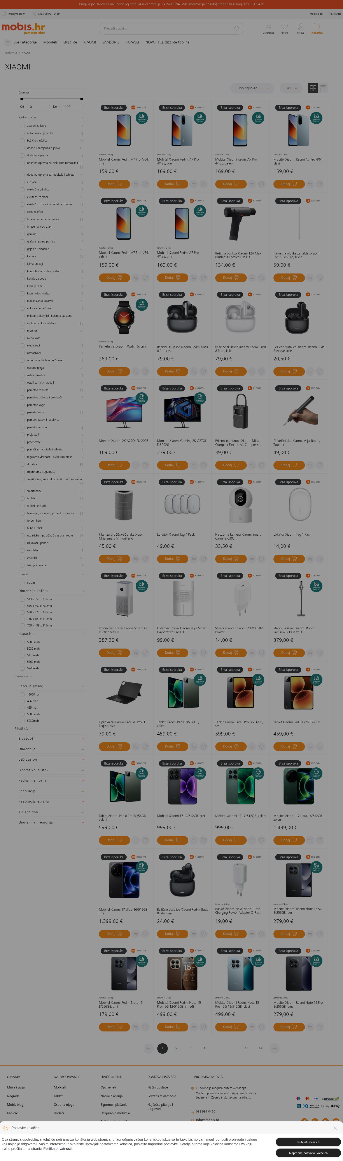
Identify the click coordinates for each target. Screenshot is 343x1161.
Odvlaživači (51, 353)
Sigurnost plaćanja (114, 1105)
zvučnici (51, 558)
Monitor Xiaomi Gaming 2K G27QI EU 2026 (181, 443)
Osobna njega (51, 368)
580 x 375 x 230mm (36, 612)
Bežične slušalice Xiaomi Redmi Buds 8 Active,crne (298, 349)
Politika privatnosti (114, 1122)
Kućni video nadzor (51, 294)
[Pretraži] (236, 28)
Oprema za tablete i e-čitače (51, 360)
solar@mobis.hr (238, 1133)
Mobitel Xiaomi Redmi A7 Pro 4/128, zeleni (236, 161)
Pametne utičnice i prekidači (51, 398)
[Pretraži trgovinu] (171, 29)
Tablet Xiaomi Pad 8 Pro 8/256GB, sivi (239, 724)
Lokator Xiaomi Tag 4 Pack (176, 534)
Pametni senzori (51, 427)
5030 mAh (30, 649)
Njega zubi (51, 346)
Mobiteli (50, 43)
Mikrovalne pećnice (51, 308)
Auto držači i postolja (51, 133)
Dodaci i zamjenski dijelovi (51, 148)
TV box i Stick (51, 528)
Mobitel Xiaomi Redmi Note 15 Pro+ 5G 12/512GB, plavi (237, 1005)
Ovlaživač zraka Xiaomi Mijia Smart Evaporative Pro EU (181, 630)
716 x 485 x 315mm (36, 619)
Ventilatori (51, 551)
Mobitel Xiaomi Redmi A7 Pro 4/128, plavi (178, 161)
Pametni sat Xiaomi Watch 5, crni (122, 346)
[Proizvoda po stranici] (291, 88)
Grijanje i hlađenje (51, 249)
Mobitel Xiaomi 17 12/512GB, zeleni (240, 816)
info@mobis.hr (207, 1120)
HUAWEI (132, 43)
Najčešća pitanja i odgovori (160, 1107)
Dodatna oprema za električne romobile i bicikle (51, 165)
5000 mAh (30, 642)
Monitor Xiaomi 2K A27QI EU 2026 (123, 441)
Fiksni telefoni (51, 212)
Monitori (51, 331)
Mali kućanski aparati (51, 301)
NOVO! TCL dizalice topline (167, 43)
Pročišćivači (51, 442)
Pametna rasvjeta (51, 390)
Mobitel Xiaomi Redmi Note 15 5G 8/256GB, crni (297, 911)
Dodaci (59, 1113)
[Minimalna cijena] (38, 107)
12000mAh (30, 694)
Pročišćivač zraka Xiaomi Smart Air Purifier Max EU (123, 630)
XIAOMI (90, 43)
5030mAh (29, 721)
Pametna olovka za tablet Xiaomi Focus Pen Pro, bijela (296, 255)
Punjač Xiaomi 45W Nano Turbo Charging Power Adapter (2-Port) (238, 911)
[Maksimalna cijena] (71, 107)
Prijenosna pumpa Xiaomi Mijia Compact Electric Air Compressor (238, 443)
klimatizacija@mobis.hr (238, 1128)
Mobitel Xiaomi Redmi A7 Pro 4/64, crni (124, 161)
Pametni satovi (51, 412)
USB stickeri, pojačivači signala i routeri (51, 536)
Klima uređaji (51, 264)
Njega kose (51, 338)
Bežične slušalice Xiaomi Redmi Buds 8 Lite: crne (182, 911)
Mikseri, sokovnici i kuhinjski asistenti (51, 316)
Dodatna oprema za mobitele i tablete (51, 175)
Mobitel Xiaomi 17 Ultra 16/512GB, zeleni (298, 818)
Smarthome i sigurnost (51, 472)
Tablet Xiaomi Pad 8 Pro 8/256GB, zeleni (123, 818)
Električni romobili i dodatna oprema (51, 205)
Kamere (51, 257)
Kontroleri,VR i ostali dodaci (51, 271)
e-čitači (51, 182)
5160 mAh (30, 662)
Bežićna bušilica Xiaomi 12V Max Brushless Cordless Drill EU (238, 255)
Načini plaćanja (112, 1096)
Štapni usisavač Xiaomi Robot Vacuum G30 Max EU (294, 630)
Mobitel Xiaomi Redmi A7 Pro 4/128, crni (178, 255)
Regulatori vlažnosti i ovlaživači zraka (51, 457)
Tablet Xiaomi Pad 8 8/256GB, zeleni (178, 724)
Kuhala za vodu (51, 279)
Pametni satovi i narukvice (51, 420)
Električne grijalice (51, 190)
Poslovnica (335, 14)
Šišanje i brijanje (51, 565)
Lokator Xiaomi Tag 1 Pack (292, 534)
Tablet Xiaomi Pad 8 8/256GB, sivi (296, 722)
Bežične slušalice (51, 141)
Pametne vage (51, 405)
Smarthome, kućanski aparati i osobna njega (51, 482)
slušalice (51, 464)
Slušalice (70, 43)
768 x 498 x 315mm (36, 625)
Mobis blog (316, 14)
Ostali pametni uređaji (51, 383)
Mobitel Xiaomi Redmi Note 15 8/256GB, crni (121, 1005)
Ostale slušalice (51, 375)
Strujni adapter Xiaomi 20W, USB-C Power (239, 630)
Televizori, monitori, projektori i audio (51, 513)
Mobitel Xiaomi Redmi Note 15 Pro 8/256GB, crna (298, 1005)
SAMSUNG (110, 43)
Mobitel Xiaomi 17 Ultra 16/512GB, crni (123, 911)
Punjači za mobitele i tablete (51, 450)
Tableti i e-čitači (51, 506)
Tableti (51, 499)
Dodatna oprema (51, 156)
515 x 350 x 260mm (36, 606)
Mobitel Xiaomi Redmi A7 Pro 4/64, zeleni (124, 255)
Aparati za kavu (51, 126)
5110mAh (29, 655)
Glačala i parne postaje (51, 242)
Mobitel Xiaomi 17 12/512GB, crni (181, 816)
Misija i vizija (16, 1087)
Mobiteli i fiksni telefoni (51, 323)
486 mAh (29, 701)
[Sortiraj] (252, 88)
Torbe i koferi (51, 521)
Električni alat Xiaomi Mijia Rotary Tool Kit (296, 443)
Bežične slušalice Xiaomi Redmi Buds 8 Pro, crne (182, 349)
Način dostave (157, 1087)
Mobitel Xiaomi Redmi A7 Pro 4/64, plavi (298, 161)
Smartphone (51, 491)
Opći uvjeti (108, 1087)
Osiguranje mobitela (115, 1113)
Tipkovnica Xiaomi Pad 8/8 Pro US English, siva (122, 724)
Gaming (51, 234)
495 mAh (29, 708)
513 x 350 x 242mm (36, 599)
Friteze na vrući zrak (51, 227)
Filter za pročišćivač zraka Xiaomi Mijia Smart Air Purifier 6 (122, 536)
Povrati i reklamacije (161, 1096)
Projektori (51, 435)
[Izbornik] (20, 43)
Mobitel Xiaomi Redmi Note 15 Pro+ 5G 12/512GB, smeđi (179, 1005)
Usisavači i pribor (51, 543)
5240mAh (29, 668)
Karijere (12, 1113)
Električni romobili (51, 197)
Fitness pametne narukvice (51, 219)
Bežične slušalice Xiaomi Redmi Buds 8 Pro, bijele (240, 349)
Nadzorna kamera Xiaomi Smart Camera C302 (238, 536)
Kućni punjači (51, 286)
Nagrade (13, 1096)
